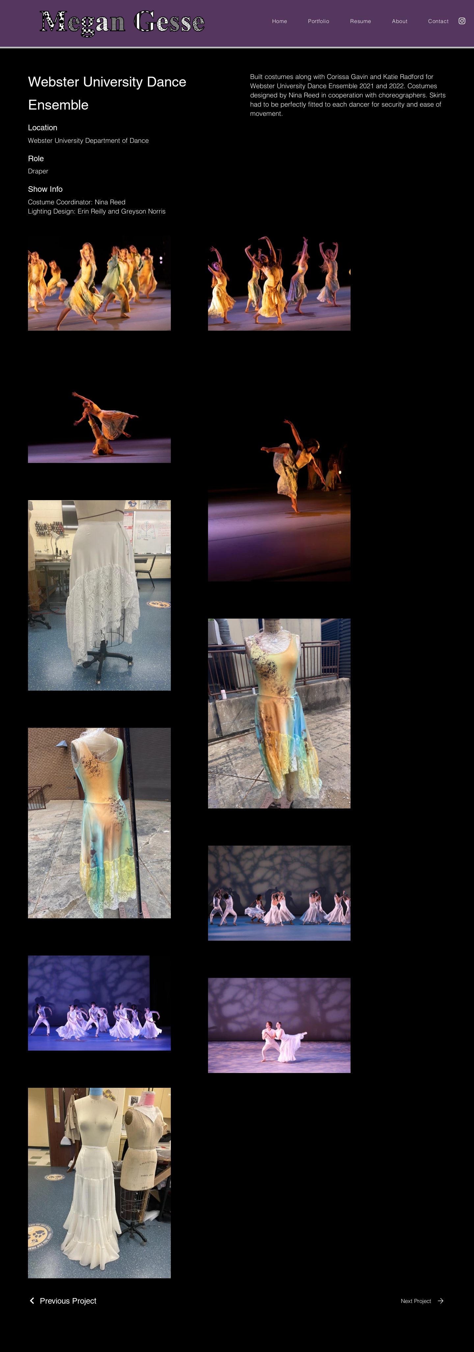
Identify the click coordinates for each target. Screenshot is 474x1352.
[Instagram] (462, 20)
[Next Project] (423, 1300)
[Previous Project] (62, 1300)
